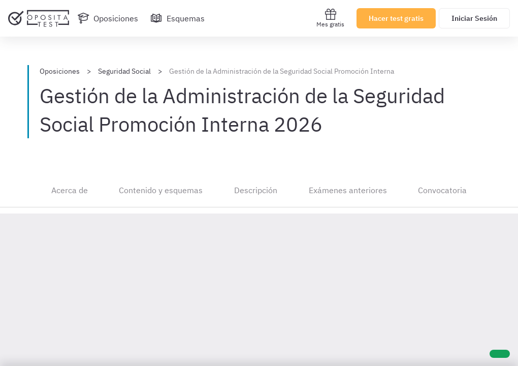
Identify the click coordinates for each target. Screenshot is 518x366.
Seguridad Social (124, 71)
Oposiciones (60, 71)
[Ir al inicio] (38, 18)
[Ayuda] (500, 354)
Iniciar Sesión (474, 18)
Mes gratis (330, 18)
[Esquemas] (177, 18)
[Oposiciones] (107, 18)
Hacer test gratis (396, 18)
